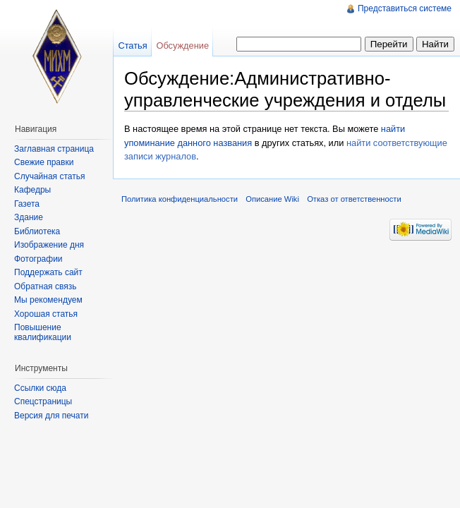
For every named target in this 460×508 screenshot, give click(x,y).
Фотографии (38, 259)
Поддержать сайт (48, 272)
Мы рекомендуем (48, 300)
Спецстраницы (43, 401)
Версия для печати (51, 416)
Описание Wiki (272, 199)
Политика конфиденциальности (179, 199)
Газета (27, 204)
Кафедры (32, 190)
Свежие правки (43, 162)
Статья (132, 45)
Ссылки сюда (40, 388)
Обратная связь (45, 286)
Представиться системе (405, 8)
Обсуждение (182, 45)
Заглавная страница (54, 149)
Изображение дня (49, 245)
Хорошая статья (46, 314)
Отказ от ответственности (354, 199)
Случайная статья (49, 176)
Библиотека (37, 231)
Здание (28, 217)
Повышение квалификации (42, 332)
